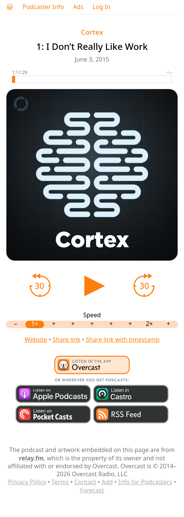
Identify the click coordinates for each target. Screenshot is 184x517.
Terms (60, 482)
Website (36, 339)
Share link (66, 339)
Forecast (92, 490)
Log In (101, 7)
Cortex (92, 32)
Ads (78, 7)
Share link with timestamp (122, 339)
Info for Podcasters (145, 482)
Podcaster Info (43, 7)
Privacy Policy (27, 482)
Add (107, 482)
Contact (85, 482)
